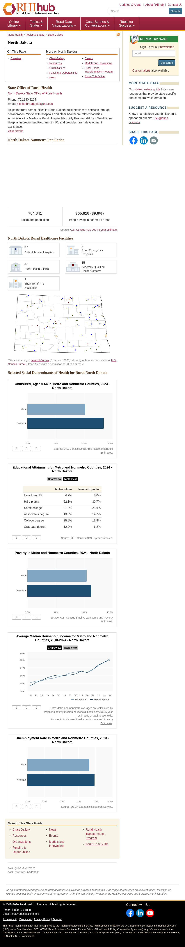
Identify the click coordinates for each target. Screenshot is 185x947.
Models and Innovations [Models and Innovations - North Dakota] (98, 63)
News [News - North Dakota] (52, 77)
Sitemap (57, 919)
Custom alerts (141, 70)
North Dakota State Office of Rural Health (35, 93)
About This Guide (95, 76)
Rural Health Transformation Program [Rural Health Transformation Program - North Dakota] (95, 834)
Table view (70, 479)
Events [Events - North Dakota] (89, 58)
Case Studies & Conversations (97, 23)
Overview (15, 58)
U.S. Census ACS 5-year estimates (91, 538)
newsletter (167, 47)
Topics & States (36, 23)
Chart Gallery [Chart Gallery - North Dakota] (57, 58)
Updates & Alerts (130, 4)
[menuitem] (14, 23)
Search (175, 11)
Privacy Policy (42, 919)
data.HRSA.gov (40, 360)
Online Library (14, 23)
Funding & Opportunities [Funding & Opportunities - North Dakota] (63, 72)
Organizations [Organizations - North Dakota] (57, 67)
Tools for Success (127, 23)
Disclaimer (25, 919)
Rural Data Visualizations (64, 23)
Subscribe (167, 62)
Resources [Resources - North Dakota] (55, 63)
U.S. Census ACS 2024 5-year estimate (93, 229)
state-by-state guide (147, 89)
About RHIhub (154, 4)
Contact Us (175, 4)
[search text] (139, 11)
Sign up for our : (157, 47)
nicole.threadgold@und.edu (35, 103)
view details (15, 130)
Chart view (54, 479)
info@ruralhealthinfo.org (25, 913)
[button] (133, 140)
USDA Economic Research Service (91, 806)
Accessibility (10, 919)
